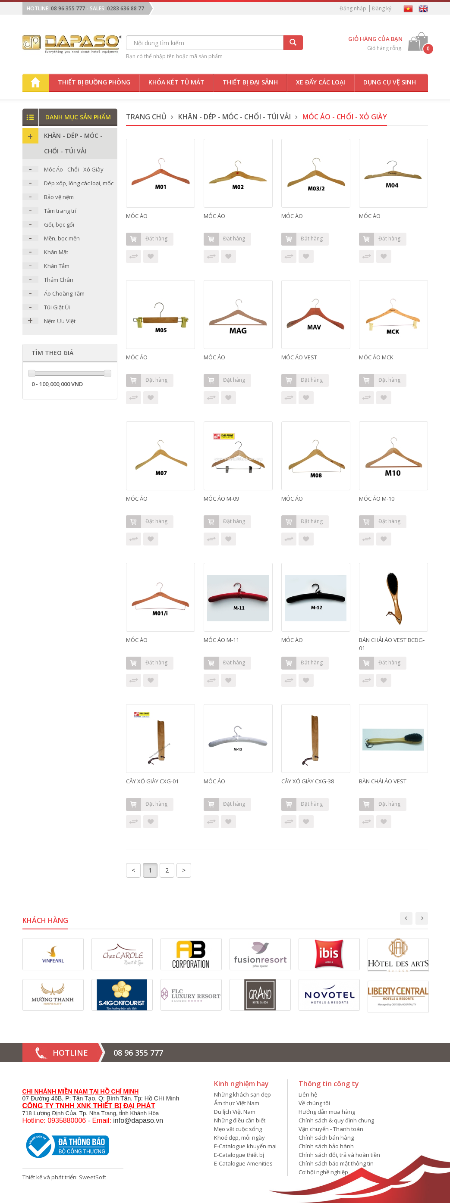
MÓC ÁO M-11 (221, 640)
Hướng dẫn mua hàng (327, 1112)
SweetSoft (92, 1177)
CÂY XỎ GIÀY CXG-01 (152, 781)
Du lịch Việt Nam (234, 1112)
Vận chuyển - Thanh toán (331, 1129)
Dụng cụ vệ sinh (389, 82)
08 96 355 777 (68, 8)
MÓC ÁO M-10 (376, 498)
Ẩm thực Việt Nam (236, 1103)
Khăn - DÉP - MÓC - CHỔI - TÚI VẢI (234, 117)
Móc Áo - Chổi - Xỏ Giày (74, 169)
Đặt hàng (146, 239)
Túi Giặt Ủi (57, 307)
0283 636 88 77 (125, 8)
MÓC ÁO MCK (376, 357)
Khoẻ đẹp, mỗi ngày (239, 1137)
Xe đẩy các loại (320, 82)
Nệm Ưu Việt (60, 321)
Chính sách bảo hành (326, 1146)
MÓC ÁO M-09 (221, 498)
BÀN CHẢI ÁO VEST (382, 781)
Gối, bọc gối (59, 224)
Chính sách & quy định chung (336, 1120)
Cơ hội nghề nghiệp (323, 1172)
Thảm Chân (58, 280)
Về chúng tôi (314, 1103)
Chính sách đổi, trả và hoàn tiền (339, 1155)
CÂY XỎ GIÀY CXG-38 (307, 781)
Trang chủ (146, 117)
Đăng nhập (353, 8)
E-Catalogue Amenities (243, 1163)
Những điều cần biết (239, 1120)
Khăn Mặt (56, 252)
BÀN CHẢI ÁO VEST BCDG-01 (392, 644)
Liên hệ (308, 1094)
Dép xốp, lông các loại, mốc (78, 183)
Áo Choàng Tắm (64, 293)
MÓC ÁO (137, 216)
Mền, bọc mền (62, 238)
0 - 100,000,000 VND (57, 384)
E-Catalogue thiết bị (239, 1155)
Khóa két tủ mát (176, 82)
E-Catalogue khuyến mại (245, 1146)
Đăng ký (381, 8)
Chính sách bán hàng (326, 1137)
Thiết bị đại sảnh (250, 82)
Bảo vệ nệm (59, 197)
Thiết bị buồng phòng (94, 82)
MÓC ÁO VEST (299, 357)
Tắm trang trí (60, 211)
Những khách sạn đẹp (242, 1094)
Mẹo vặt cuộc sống (238, 1129)
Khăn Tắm (56, 266)
